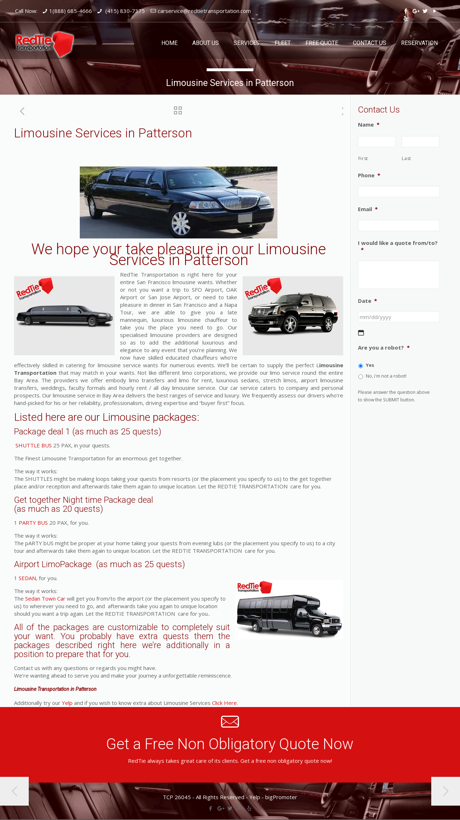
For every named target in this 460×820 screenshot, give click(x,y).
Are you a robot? (384, 347)
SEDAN (27, 578)
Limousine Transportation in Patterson (55, 689)
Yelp (67, 702)
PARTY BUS (33, 522)
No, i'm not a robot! (386, 376)
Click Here (224, 702)
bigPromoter (281, 797)
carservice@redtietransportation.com (204, 10)
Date (367, 300)
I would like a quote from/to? (398, 247)
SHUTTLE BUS (33, 445)
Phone (369, 175)
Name (369, 124)
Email (368, 209)
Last (406, 158)
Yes (370, 365)
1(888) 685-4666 (70, 10)
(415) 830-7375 (124, 10)
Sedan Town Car (45, 598)
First (363, 158)
